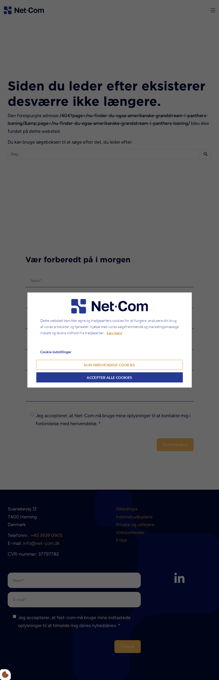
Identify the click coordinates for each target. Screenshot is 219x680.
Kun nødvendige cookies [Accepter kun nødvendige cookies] (109, 365)
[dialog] (109, 340)
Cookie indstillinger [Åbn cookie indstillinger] (56, 351)
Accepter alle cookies (109, 377)
